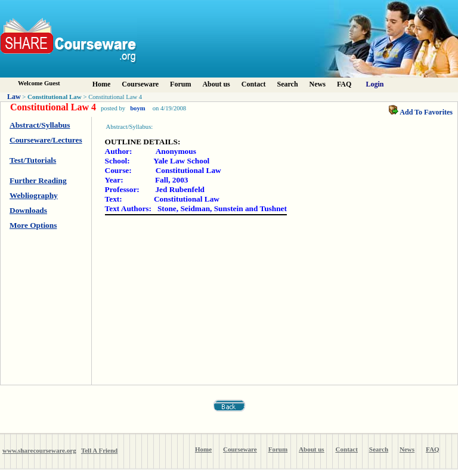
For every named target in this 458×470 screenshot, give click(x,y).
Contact (254, 84)
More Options (33, 225)
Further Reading (38, 180)
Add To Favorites (421, 112)
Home (101, 84)
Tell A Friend (99, 450)
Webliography (34, 195)
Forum (180, 84)
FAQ (344, 84)
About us (216, 84)
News (318, 84)
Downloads (28, 210)
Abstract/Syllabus (40, 124)
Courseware (140, 84)
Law (14, 96)
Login (375, 84)
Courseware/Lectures (46, 139)
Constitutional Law (54, 96)
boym (137, 108)
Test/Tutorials (33, 160)
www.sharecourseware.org (39, 450)
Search (287, 84)
